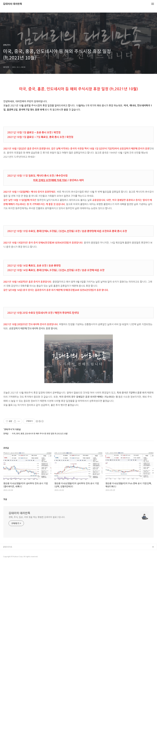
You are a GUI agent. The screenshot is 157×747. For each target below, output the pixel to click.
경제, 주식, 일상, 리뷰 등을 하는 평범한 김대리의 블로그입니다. (37, 615)
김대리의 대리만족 (12, 4)
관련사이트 (7, 644)
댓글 (5, 597)
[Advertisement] (78, 431)
